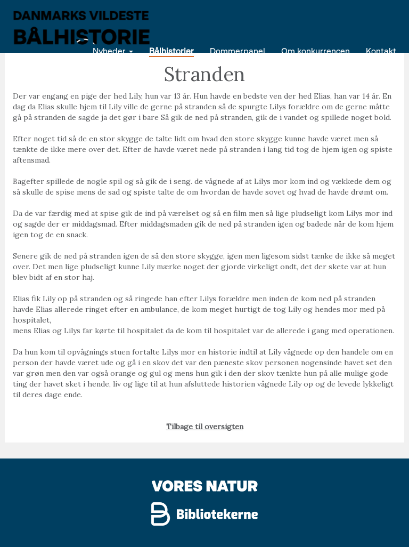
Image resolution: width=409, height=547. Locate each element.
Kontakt (381, 50)
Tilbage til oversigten (204, 426)
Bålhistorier (171, 50)
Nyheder (113, 50)
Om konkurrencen (315, 50)
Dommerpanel (237, 50)
